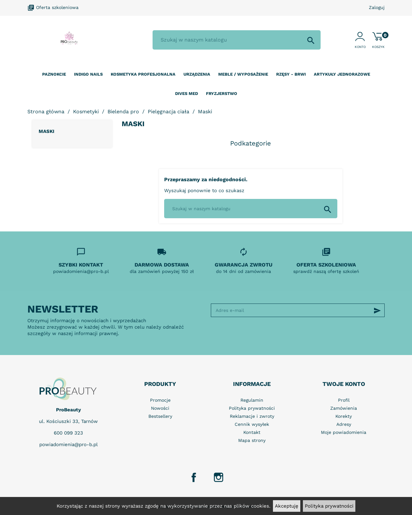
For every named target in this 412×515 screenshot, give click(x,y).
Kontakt (251, 432)
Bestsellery (160, 416)
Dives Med (186, 93)
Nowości (160, 408)
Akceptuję (286, 506)
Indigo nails (88, 74)
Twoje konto (344, 383)
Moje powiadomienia (343, 432)
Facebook (193, 477)
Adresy (343, 424)
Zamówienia (343, 408)
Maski (46, 131)
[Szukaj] (237, 40)
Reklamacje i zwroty (252, 416)
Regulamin (251, 400)
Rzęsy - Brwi (291, 74)
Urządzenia (196, 74)
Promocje (160, 400)
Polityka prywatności (329, 506)
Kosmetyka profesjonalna (143, 74)
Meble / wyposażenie (243, 74)
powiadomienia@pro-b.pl (68, 444)
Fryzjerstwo (221, 93)
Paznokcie (54, 74)
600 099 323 (68, 433)
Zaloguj (377, 7)
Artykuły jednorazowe (342, 74)
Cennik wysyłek (252, 424)
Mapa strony (252, 440)
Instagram (218, 477)
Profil (344, 400)
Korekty (343, 416)
